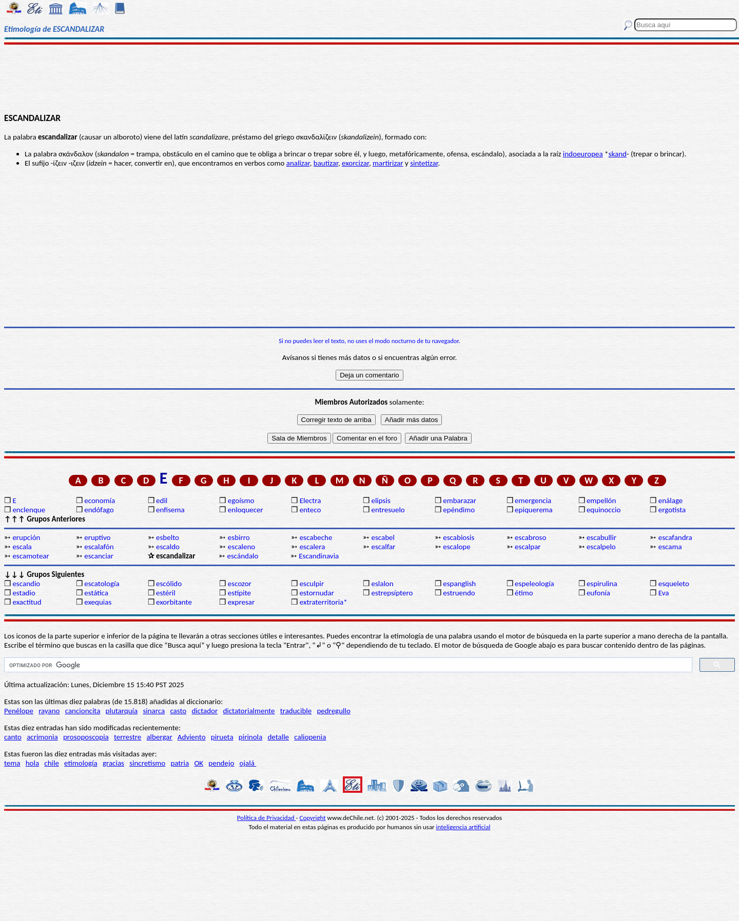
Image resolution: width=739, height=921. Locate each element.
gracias (113, 763)
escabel (383, 537)
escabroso (530, 537)
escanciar (98, 555)
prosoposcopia (86, 737)
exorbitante (174, 602)
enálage (670, 500)
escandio (26, 583)
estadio (23, 592)
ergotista (672, 509)
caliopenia (310, 737)
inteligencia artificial (463, 827)
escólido (169, 583)
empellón (601, 500)
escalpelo (601, 546)
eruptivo (97, 537)
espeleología (534, 583)
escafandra (675, 537)
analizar (298, 163)
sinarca (154, 710)
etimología (81, 763)
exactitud (26, 602)
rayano (49, 710)
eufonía (598, 592)
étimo (524, 592)
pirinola (250, 737)
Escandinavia (319, 555)
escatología (101, 583)
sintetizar (424, 163)
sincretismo (147, 763)
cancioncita (83, 710)
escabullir (601, 537)
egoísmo (241, 500)
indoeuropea (583, 153)
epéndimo (459, 509)
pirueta (222, 737)
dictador (204, 710)
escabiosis (458, 537)
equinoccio (604, 509)
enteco (310, 509)
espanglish (459, 583)
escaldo (168, 546)
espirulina (602, 583)
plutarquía (122, 710)
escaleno (241, 546)
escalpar (527, 546)
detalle (278, 737)
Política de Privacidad (266, 818)
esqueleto (673, 583)
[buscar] (347, 665)
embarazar (459, 500)
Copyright (313, 818)
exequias (97, 602)
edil (161, 500)
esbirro (239, 537)
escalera (312, 546)
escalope (456, 546)
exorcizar (355, 163)
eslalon (382, 583)
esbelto (167, 537)
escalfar (383, 546)
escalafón (98, 546)
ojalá (248, 763)
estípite (239, 592)
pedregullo (333, 710)
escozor (239, 583)
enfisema (170, 509)
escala (21, 546)
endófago (98, 509)
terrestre (127, 737)
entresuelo (387, 509)
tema (12, 763)
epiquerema (534, 509)
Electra (310, 500)
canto (13, 737)
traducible (296, 710)
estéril (166, 592)
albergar (159, 737)
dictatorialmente (249, 710)
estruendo (459, 592)
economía (99, 500)
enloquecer (245, 509)
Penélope (18, 710)
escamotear (30, 555)
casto (178, 710)
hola (32, 763)
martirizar (388, 163)
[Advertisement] (370, 78)
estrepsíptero (392, 592)
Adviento (192, 737)
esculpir (312, 583)
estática (96, 592)
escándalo (242, 555)
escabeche (316, 537)
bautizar (326, 163)
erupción (26, 537)
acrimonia (42, 737)
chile (51, 763)
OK (198, 763)
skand (618, 153)
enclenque (28, 509)
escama (670, 546)
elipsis (380, 500)
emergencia (533, 500)
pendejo (221, 763)
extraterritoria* (323, 602)
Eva (663, 592)
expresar (241, 602)
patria (179, 763)
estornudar (317, 592)
